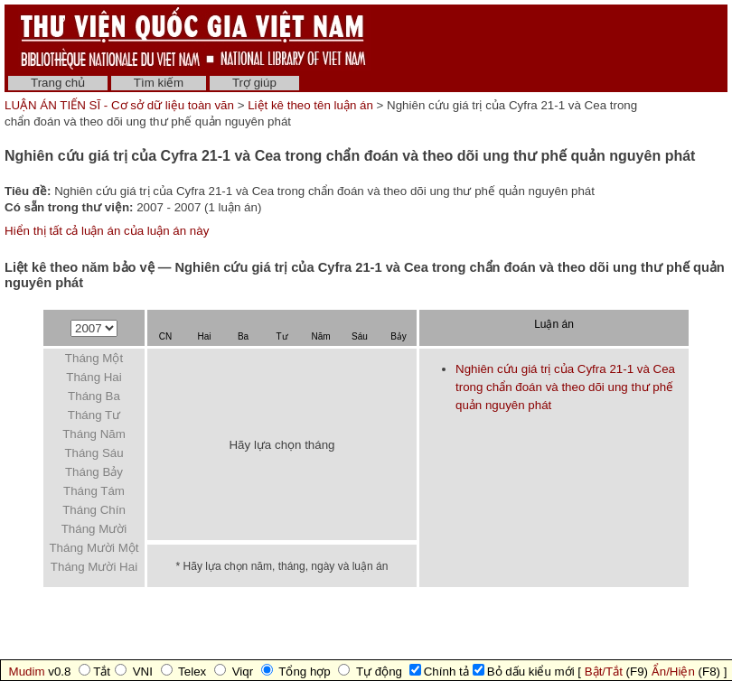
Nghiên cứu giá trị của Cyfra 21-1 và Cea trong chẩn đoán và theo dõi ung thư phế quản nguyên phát (565, 387)
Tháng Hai (94, 377)
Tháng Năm (94, 434)
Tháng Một (94, 358)
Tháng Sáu (93, 453)
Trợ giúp (254, 82)
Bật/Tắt (604, 671)
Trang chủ (58, 82)
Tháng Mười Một (93, 548)
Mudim (27, 671)
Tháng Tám (94, 491)
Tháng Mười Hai (94, 567)
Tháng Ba (94, 396)
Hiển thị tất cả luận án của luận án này (107, 231)
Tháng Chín (94, 510)
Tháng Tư (94, 415)
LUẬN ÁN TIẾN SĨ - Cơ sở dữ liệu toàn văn (121, 105)
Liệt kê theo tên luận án (310, 105)
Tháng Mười (94, 529)
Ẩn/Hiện (673, 671)
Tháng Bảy (94, 472)
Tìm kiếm (158, 82)
